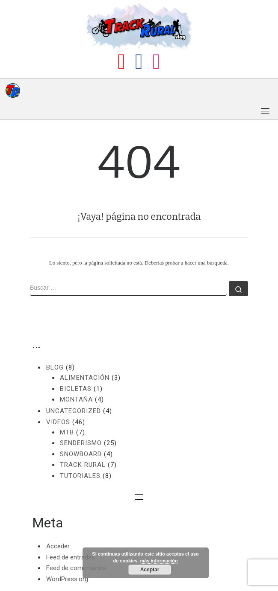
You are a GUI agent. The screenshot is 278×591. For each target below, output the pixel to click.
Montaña (76, 399)
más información (158, 560)
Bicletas (76, 389)
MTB (67, 432)
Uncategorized (73, 411)
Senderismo (81, 443)
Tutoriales (80, 476)
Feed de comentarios (76, 568)
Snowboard (81, 454)
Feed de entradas (70, 557)
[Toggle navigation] (265, 110)
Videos (58, 422)
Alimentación (84, 377)
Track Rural (83, 465)
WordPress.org (67, 579)
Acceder (58, 546)
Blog (55, 367)
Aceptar (150, 570)
